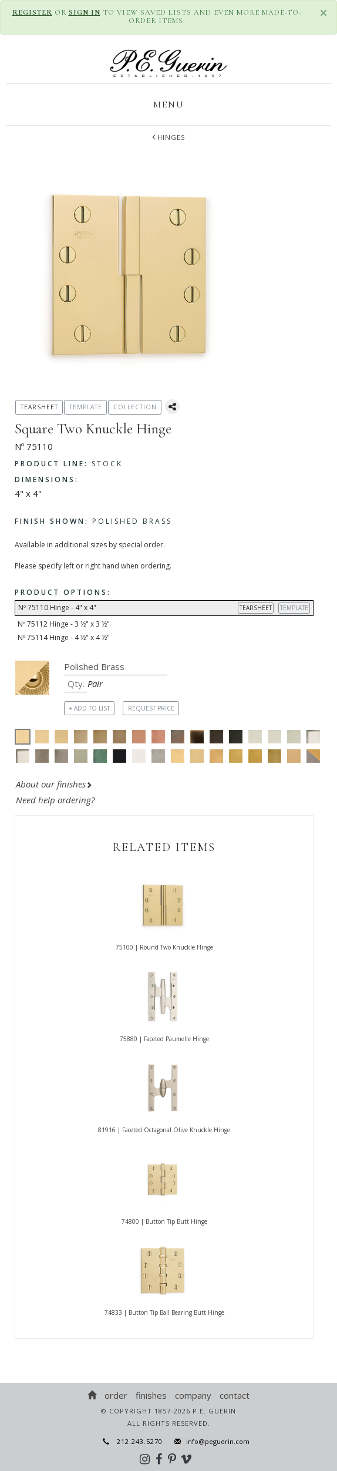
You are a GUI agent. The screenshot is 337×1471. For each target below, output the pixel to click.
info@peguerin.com (214, 1441)
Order (116, 1395)
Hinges (168, 137)
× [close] (323, 12)
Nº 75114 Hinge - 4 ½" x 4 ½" (64, 637)
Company (193, 1395)
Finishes (151, 1395)
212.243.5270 (133, 1441)
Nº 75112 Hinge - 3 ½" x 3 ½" (64, 624)
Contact (235, 1395)
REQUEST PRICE (151, 708)
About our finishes (54, 784)
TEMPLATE (294, 608)
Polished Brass (93, 521)
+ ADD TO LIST (89, 708)
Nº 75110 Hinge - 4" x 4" (165, 608)
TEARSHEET (256, 608)
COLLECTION (135, 407)
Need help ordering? (56, 800)
